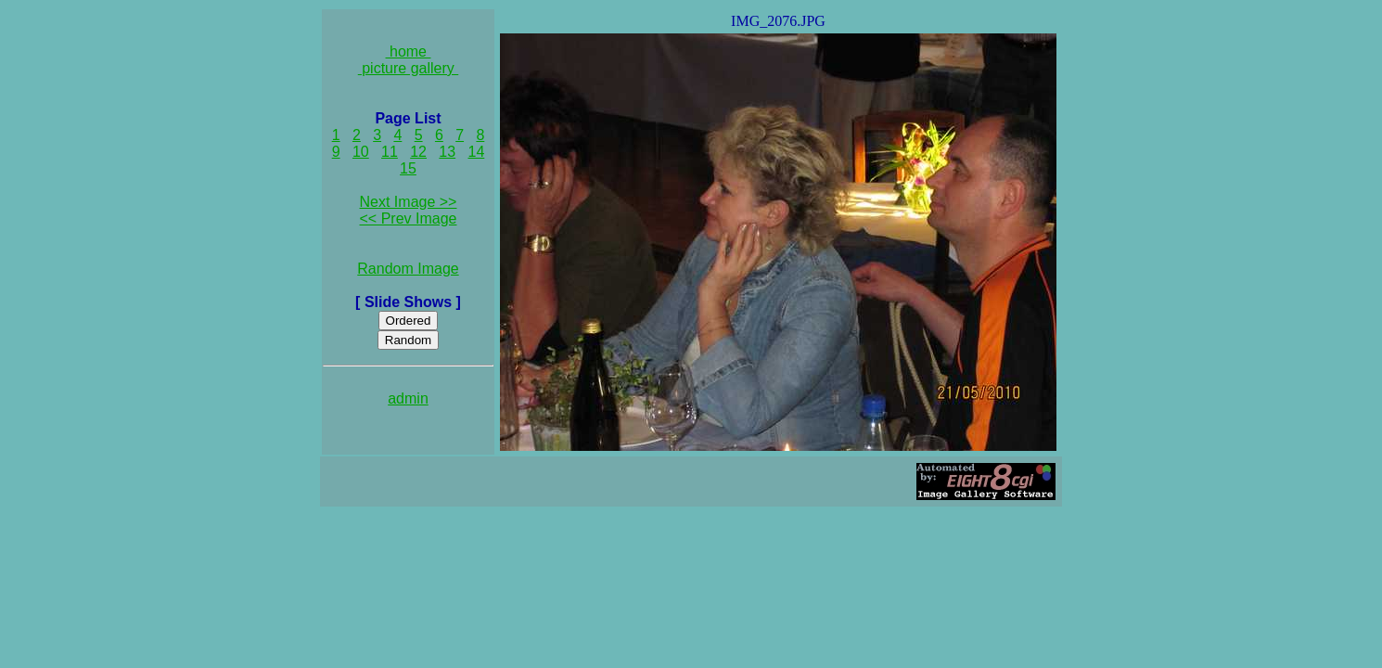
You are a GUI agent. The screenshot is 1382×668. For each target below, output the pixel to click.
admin (408, 398)
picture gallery (408, 68)
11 (389, 152)
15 (408, 168)
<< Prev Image (408, 218)
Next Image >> (408, 202)
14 (476, 152)
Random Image (407, 268)
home (408, 51)
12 (418, 152)
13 (447, 152)
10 (360, 152)
